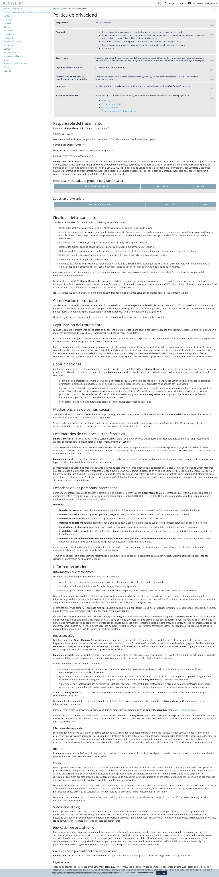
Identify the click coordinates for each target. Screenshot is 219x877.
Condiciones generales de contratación (119, 111)
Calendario (9, 45)
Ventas (7, 15)
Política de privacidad (111, 104)
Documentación (60, 8)
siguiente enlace (189, 709)
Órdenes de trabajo (12, 41)
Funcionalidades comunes (16, 63)
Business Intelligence (13, 56)
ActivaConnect (10, 52)
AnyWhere (8, 37)
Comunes (8, 48)
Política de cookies (110, 107)
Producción (9, 30)
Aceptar (161, 873)
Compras (8, 19)
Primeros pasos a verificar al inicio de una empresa (27, 12)
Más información (146, 873)
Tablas (7, 67)
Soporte (7, 70)
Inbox (6, 59)
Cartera (7, 26)
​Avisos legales (108, 100)
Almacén (8, 23)
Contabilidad (9, 34)
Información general (13, 8)
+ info (212, 23)
